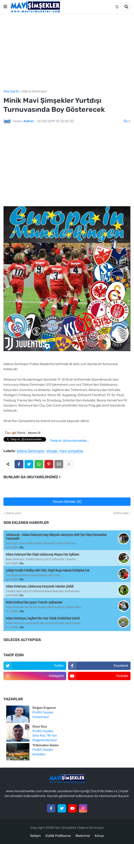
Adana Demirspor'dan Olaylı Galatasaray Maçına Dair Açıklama (42, 554)
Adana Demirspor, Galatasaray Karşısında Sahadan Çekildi (40, 586)
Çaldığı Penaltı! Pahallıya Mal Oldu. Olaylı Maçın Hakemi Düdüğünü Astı (48, 570)
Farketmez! (40, 717)
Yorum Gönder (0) (67, 502)
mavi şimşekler (71, 451)
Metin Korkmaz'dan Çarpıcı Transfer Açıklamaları (34, 602)
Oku (21, 547)
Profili (36, 712)
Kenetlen (38, 754)
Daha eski (121, 513)
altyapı (52, 451)
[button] (5, 7)
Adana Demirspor (34, 91)
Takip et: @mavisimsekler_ (69, 441)
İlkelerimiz (82, 836)
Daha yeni (13, 513)
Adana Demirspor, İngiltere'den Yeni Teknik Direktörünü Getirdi (43, 618)
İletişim (35, 836)
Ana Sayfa (11, 91)
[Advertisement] (67, 51)
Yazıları (48, 712)
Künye (99, 836)
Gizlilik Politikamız (58, 836)
